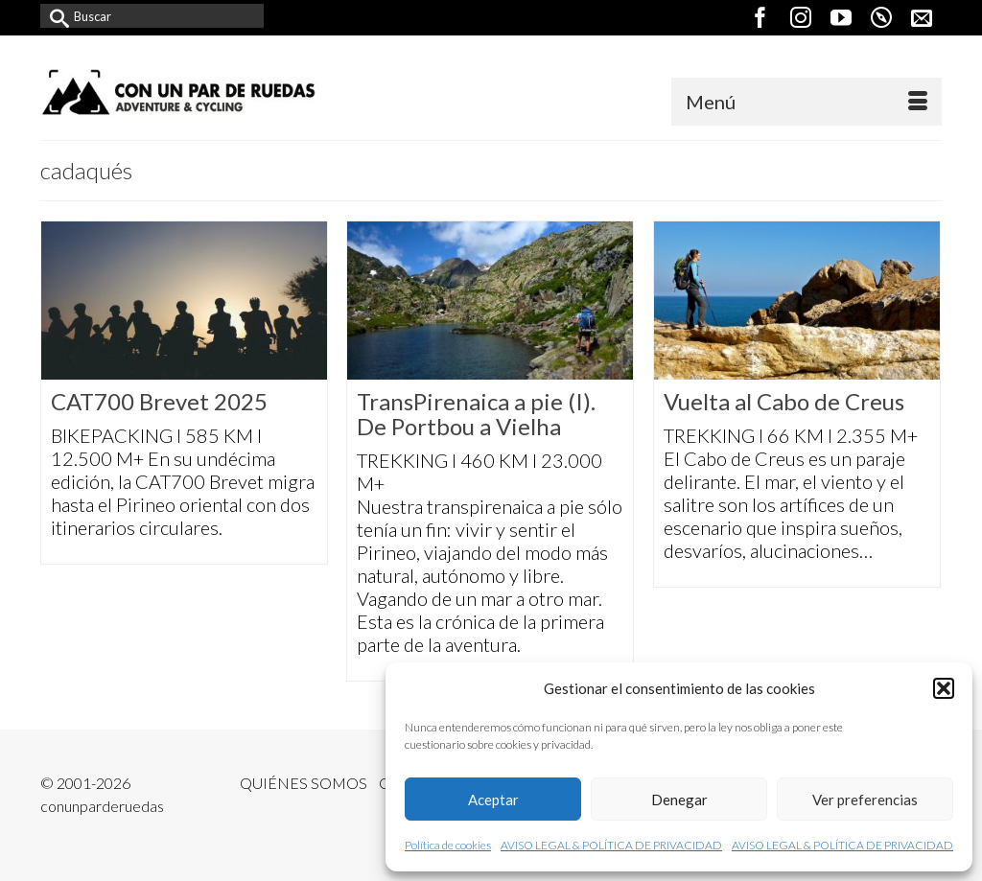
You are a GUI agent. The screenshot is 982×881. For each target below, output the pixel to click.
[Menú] (806, 102)
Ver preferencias (865, 799)
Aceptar (493, 799)
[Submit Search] (54, 16)
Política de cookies (448, 845)
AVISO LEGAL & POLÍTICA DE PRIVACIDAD (611, 845)
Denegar (679, 799)
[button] (943, 688)
